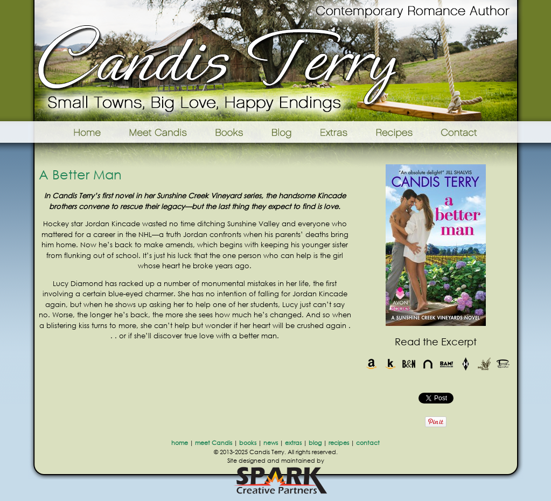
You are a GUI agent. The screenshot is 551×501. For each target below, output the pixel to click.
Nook (428, 364)
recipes (339, 443)
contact (368, 443)
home (179, 443)
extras (293, 443)
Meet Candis (160, 132)
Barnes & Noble (409, 364)
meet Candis (213, 443)
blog (315, 443)
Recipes (395, 132)
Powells (503, 364)
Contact (476, 132)
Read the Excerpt (436, 341)
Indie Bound (484, 364)
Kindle (390, 364)
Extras (333, 132)
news (270, 443)
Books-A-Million (447, 364)
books (247, 443)
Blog (281, 132)
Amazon (371, 364)
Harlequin (465, 364)
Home (73, 132)
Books (230, 132)
